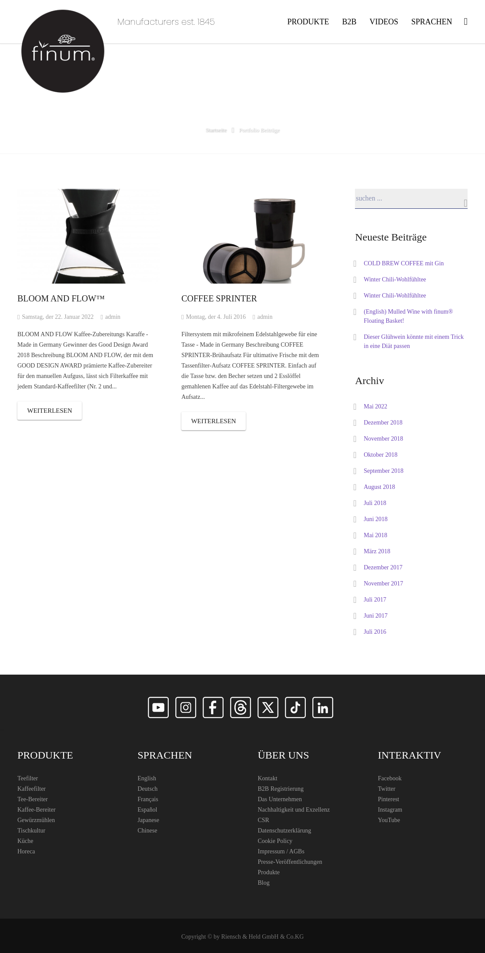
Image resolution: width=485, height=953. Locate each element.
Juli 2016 (375, 632)
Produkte (269, 872)
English (146, 778)
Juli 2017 (375, 599)
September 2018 (383, 471)
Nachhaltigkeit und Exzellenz (294, 809)
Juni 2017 (376, 615)
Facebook (389, 778)
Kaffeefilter (31, 789)
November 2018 (383, 438)
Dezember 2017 (383, 567)
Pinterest (388, 799)
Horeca (26, 851)
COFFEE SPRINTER (219, 298)
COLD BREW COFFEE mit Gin (404, 263)
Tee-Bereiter (32, 799)
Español (147, 809)
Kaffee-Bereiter (36, 809)
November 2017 (383, 583)
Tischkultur (31, 830)
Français (147, 799)
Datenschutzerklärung (284, 830)
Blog (264, 882)
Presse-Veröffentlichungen (290, 862)
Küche (25, 841)
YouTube (389, 820)
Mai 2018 (375, 535)
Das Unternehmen (280, 799)
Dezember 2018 (383, 422)
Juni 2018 (376, 519)
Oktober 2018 (380, 454)
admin (112, 317)
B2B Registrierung (281, 789)
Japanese (148, 820)
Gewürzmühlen (36, 820)
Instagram (390, 809)
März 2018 (377, 551)
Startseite (215, 130)
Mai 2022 (375, 406)
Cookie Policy (275, 841)
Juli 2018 (375, 503)
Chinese (147, 830)
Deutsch (147, 789)
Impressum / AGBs (281, 851)
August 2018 (379, 487)
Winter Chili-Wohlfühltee (395, 279)
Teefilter (27, 778)
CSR (263, 820)
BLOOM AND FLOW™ (61, 298)
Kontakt (268, 778)
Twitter (386, 789)
